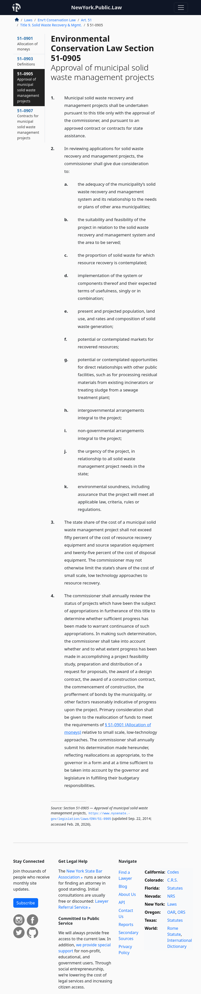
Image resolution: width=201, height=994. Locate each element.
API (122, 902)
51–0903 (26, 61)
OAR (171, 912)
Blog (123, 886)
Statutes (175, 888)
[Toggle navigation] (181, 8)
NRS (171, 896)
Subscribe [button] (26, 903)
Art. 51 (86, 20)
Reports (126, 924)
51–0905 (28, 87)
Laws (28, 20)
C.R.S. (172, 880)
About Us (127, 894)
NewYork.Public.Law (96, 7)
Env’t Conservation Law (57, 20)
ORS (181, 912)
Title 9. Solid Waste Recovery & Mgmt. (51, 25)
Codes (173, 872)
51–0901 (27, 44)
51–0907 (28, 124)
